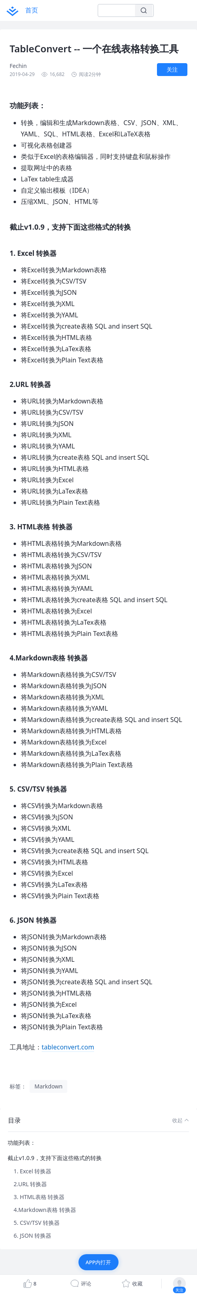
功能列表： (22, 1142)
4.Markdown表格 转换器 (45, 1210)
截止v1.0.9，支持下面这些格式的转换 (55, 1158)
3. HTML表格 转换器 (39, 1197)
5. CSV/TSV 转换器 (37, 1222)
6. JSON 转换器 (32, 1235)
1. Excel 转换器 (32, 1171)
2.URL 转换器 (30, 1184)
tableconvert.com (68, 1047)
